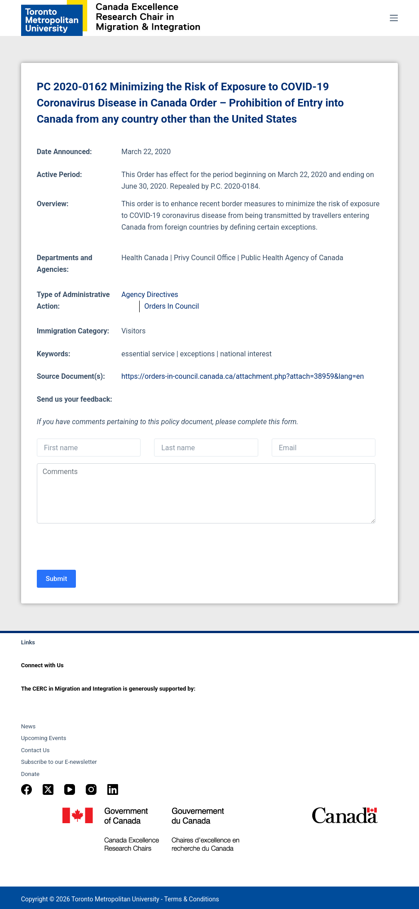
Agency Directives (149, 294)
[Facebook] (26, 789)
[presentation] (105, 547)
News (28, 726)
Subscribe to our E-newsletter (59, 761)
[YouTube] (69, 789)
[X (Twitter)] (48, 789)
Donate (30, 774)
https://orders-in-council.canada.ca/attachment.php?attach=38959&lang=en (242, 376)
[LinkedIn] (112, 789)
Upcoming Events (43, 738)
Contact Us (35, 750)
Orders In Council (171, 306)
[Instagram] (91, 789)
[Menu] (394, 18)
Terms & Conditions (191, 899)
